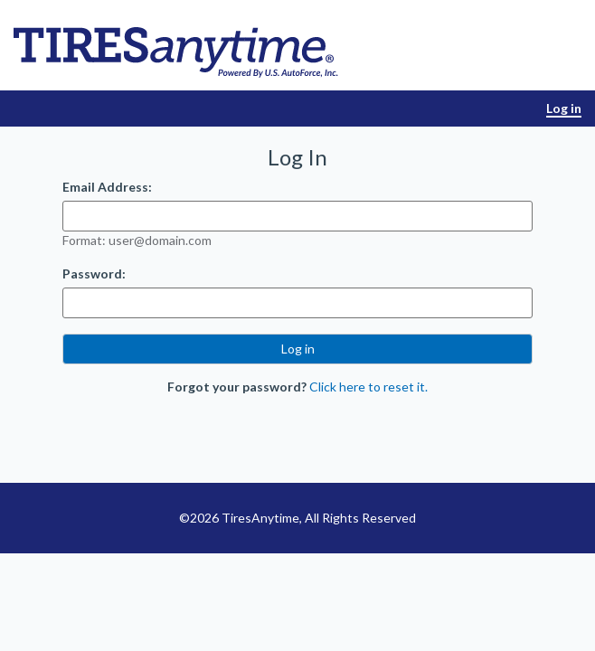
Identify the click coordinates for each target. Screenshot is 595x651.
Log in (563, 108)
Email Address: (107, 186)
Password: (94, 273)
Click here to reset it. (368, 386)
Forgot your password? (237, 386)
